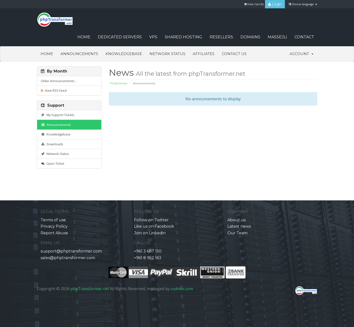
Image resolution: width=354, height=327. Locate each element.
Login (275, 4)
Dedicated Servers (120, 37)
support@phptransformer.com (71, 251)
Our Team (237, 233)
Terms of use (53, 220)
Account (301, 53)
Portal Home (118, 83)
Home (47, 53)
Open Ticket (52, 163)
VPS (153, 37)
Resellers (221, 37)
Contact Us (234, 53)
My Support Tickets (57, 115)
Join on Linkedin (150, 233)
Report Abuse (54, 233)
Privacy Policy (54, 226)
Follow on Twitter (151, 220)
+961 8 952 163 (147, 257)
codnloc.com (182, 288)
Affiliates (203, 53)
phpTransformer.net (90, 288)
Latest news (239, 226)
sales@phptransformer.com (68, 257)
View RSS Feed (54, 90)
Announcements (79, 53)
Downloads (52, 144)
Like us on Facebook (154, 226)
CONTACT (304, 37)
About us (236, 220)
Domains (250, 37)
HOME (83, 37)
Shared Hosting (183, 37)
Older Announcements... (59, 81)
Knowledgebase (123, 53)
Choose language (303, 4)
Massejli (277, 37)
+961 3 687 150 (148, 251)
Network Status (167, 53)
